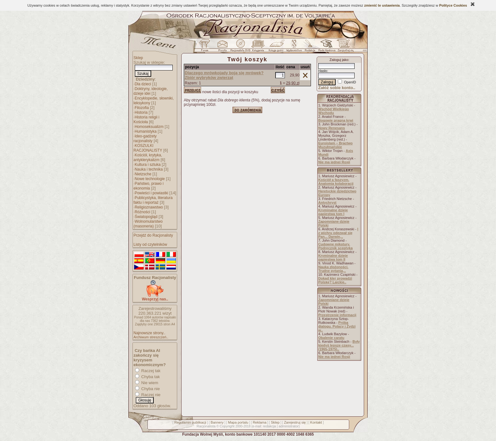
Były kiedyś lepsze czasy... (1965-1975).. (339, 345)
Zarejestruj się (295, 422)
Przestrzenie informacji (337, 315)
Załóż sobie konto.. (336, 87)
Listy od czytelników (150, 244)
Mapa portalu (238, 422)
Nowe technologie (150, 179)
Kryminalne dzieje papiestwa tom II (333, 257)
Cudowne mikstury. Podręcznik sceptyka (335, 246)
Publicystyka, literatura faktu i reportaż (153, 200)
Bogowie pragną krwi (335, 120)
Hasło (322, 71)
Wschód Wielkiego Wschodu (333, 111)
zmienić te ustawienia (382, 5)
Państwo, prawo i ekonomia (148, 185)
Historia (141, 112)
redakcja (269, 426)
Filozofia (142, 108)
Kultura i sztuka (148, 164)
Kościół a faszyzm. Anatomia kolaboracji (335, 181)
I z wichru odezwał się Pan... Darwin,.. (338, 233)
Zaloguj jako (339, 60)
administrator (289, 426)
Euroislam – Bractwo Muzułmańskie (335, 145)
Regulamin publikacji (190, 422)
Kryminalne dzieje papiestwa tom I (333, 212)
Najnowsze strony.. (149, 333)
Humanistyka (146, 131)
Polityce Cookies (453, 5)
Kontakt (316, 422)
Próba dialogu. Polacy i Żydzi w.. (337, 326)
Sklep (138, 58)
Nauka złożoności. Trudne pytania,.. (333, 269)
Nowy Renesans (331, 128)
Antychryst (327, 202)
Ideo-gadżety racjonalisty (145, 138)
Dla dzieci (143, 84)
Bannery (217, 422)
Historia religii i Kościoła (146, 119)
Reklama (259, 422)
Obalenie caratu (331, 338)
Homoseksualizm (149, 126)
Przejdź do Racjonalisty (153, 235)
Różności (142, 212)
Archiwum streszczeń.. (150, 337)
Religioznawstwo (149, 207)
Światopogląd (146, 216)
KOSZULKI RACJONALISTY (147, 148)
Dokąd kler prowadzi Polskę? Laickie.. (335, 280)
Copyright (227, 426)
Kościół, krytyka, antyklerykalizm (147, 157)
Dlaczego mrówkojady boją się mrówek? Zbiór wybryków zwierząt (224, 75)
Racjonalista (205, 426)
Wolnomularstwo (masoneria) (148, 223)
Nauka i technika (149, 169)
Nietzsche (143, 174)
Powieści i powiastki (151, 193)
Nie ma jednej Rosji (334, 162)
